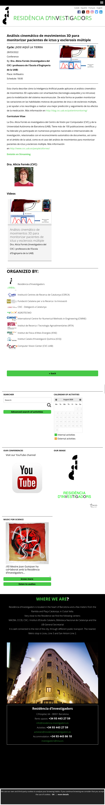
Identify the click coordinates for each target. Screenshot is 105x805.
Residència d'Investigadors (31, 284)
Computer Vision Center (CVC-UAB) (35, 345)
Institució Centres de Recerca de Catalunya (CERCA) (44, 294)
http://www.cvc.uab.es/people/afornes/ (30, 148)
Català (76, 8)
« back (52, 373)
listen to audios (27, 584)
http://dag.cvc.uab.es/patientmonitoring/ (66, 110)
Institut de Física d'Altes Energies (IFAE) (37, 332)
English (99, 8)
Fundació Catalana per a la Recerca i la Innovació (42, 301)
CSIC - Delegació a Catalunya (32, 306)
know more (27, 578)
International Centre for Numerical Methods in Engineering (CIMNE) (52, 318)
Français (91, 8)
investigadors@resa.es (52, 740)
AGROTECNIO (24, 312)
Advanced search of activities (27, 411)
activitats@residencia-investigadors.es (52, 731)
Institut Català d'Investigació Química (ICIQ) (39, 338)
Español (84, 8)
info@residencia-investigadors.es (52, 723)
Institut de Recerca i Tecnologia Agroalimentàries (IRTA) (46, 325)
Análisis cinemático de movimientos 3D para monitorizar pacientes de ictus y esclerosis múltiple (27, 234)
